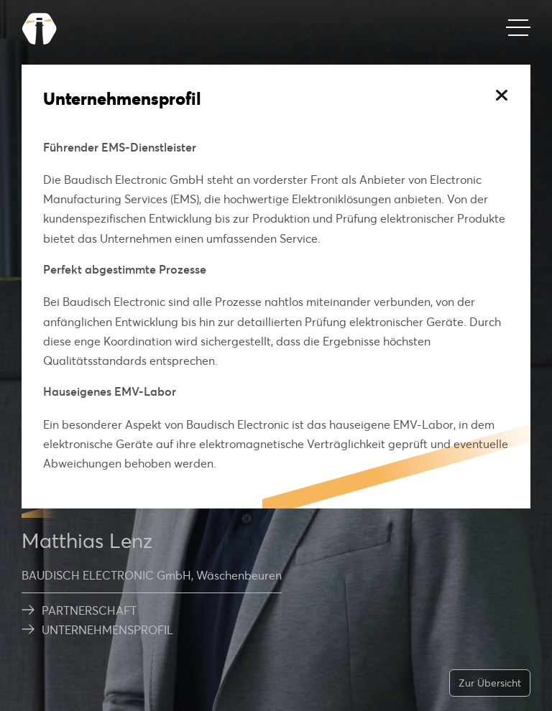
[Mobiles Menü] (518, 28)
